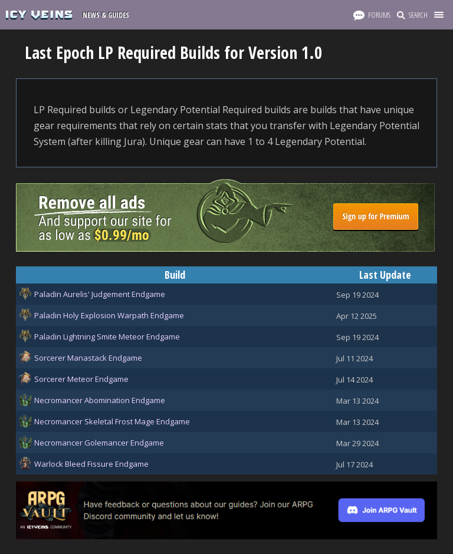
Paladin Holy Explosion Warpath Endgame (109, 315)
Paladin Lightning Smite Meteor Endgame (107, 336)
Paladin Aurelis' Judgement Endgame (99, 294)
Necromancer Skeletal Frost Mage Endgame (112, 421)
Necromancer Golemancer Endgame (99, 442)
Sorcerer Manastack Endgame (88, 357)
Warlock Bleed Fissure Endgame (91, 464)
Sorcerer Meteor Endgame (81, 379)
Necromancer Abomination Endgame (99, 400)
